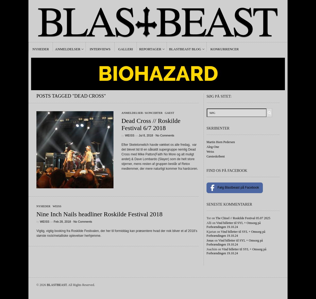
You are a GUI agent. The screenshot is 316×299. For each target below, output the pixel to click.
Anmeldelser (67, 49)
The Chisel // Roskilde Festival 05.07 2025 (243, 218)
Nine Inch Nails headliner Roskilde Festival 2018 (99, 214)
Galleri (125, 49)
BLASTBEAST (57, 285)
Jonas (210, 240)
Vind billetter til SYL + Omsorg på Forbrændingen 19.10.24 (234, 225)
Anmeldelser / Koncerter (142, 112)
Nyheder (40, 49)
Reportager (150, 49)
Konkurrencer (224, 49)
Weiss (129, 135)
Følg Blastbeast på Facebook (234, 188)
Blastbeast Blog (185, 49)
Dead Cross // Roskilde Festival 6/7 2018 (150, 124)
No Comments (164, 135)
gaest (169, 112)
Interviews (100, 49)
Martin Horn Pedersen (221, 142)
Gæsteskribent (216, 156)
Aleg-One (213, 147)
